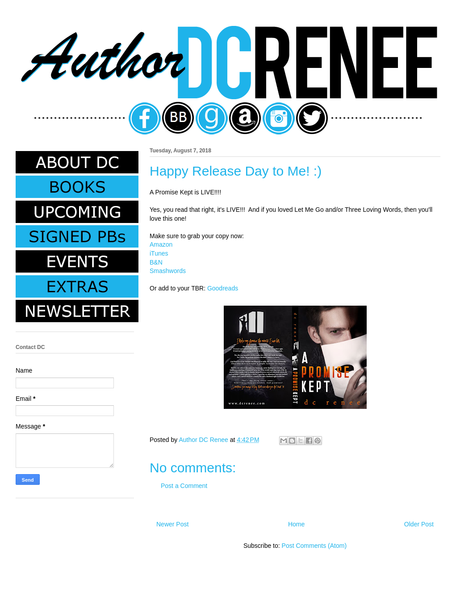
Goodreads (222, 288)
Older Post (419, 524)
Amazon (161, 244)
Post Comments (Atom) (314, 545)
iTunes (159, 253)
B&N (156, 262)
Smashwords (168, 270)
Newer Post (172, 524)
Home (296, 524)
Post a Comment (184, 485)
